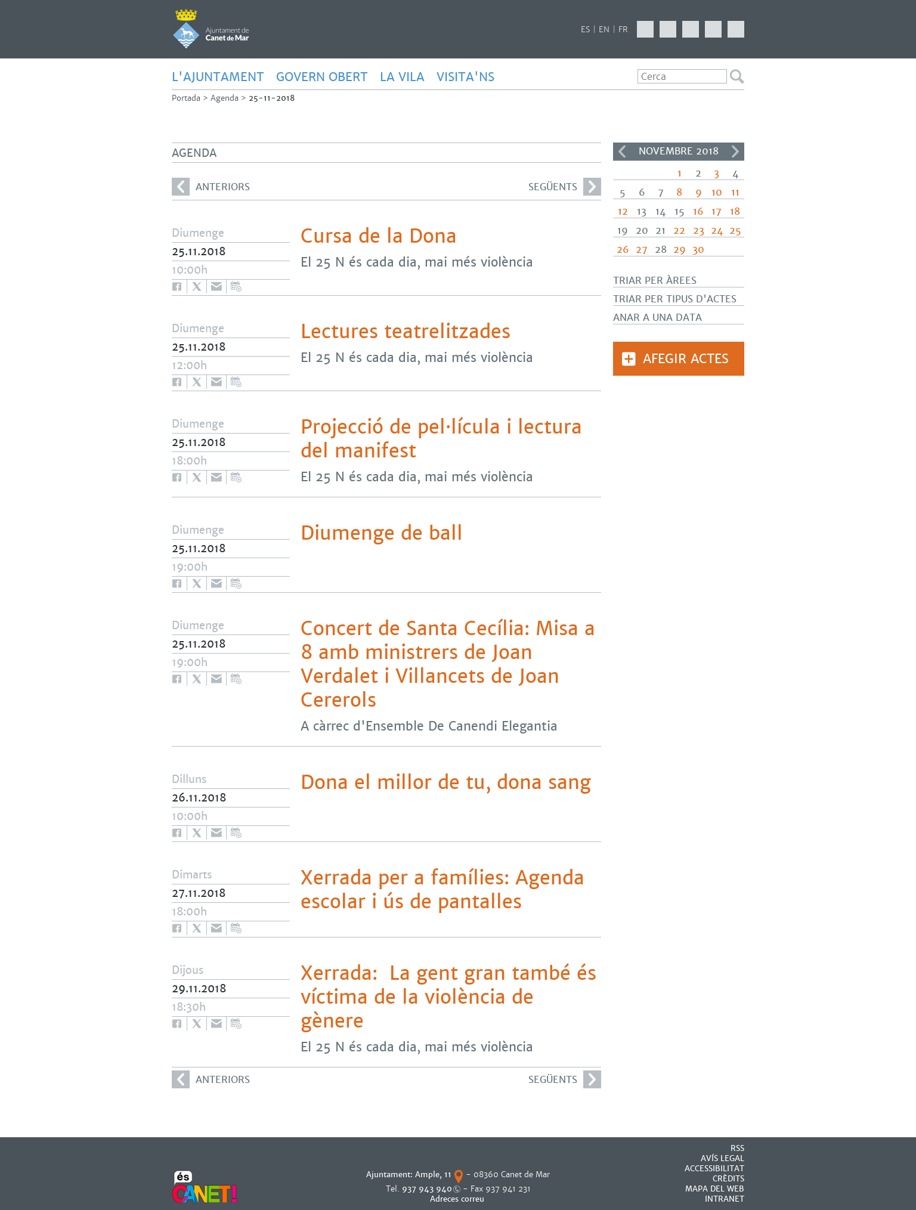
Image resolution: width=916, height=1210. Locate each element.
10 (716, 192)
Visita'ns (465, 77)
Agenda (225, 98)
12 (623, 211)
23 (698, 230)
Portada (186, 98)
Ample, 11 (433, 1174)
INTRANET (724, 1199)
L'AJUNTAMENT (218, 77)
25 (735, 230)
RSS (737, 1148)
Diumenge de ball (382, 533)
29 (679, 249)
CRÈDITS (728, 1179)
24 (717, 230)
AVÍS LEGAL (722, 1158)
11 (735, 192)
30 (698, 249)
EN (604, 29)
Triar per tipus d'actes (674, 299)
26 (623, 249)
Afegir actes (686, 359)
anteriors (211, 187)
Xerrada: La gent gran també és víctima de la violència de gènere (448, 997)
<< (622, 151)
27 (642, 249)
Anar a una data (657, 317)
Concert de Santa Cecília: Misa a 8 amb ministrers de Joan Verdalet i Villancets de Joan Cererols (448, 664)
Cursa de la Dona (379, 236)
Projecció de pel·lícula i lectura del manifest (441, 439)
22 (679, 230)
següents (564, 187)
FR (623, 29)
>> (735, 151)
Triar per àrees (655, 280)
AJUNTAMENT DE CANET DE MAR (211, 28)
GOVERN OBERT (322, 77)
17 (716, 211)
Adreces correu (458, 1199)
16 (698, 211)
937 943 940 (427, 1189)
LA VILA (402, 77)
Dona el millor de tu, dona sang (446, 782)
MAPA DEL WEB (714, 1189)
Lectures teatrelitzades (405, 331)
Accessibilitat (714, 1168)
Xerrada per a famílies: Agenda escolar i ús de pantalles (442, 890)
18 (735, 211)
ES (585, 29)
